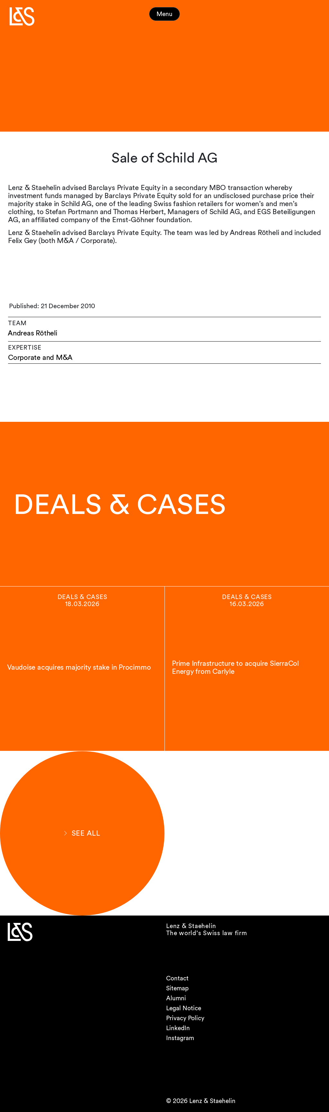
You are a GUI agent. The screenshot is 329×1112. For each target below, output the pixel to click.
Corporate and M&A (40, 357)
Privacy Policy (185, 1018)
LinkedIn (178, 1028)
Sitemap (177, 988)
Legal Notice (183, 1008)
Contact (177, 978)
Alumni (176, 998)
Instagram (180, 1038)
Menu (164, 14)
